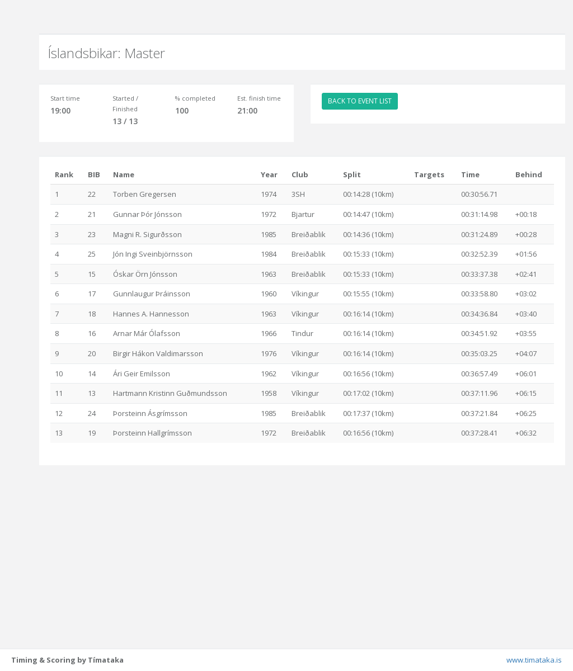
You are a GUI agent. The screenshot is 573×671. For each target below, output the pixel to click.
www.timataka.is (534, 660)
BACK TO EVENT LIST (360, 101)
